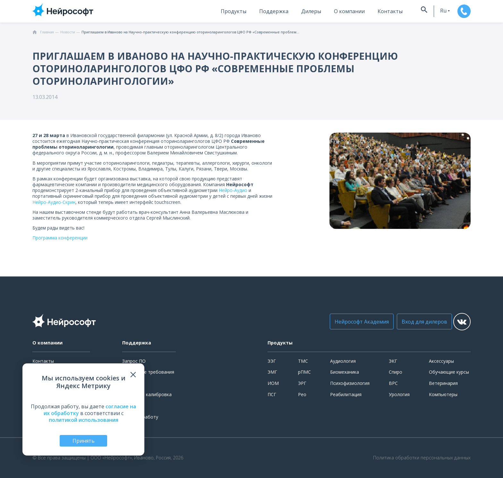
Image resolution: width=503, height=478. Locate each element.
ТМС (303, 361)
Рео (302, 394)
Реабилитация (346, 394)
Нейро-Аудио (233, 190)
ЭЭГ (272, 361)
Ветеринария (443, 383)
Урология (399, 394)
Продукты (215, 11)
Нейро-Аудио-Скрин (53, 202)
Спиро (395, 372)
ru (428, 10)
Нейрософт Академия (348, 321)
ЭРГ (302, 383)
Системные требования (148, 372)
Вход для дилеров (411, 321)
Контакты (372, 11)
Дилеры (293, 11)
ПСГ (272, 394)
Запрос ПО (134, 361)
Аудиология (343, 361)
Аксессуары (441, 361)
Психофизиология (350, 383)
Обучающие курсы (449, 372)
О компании (331, 11)
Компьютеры (443, 394)
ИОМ (273, 383)
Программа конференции (60, 238)
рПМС (304, 372)
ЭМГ (272, 372)
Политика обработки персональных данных (422, 458)
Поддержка (255, 11)
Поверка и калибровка (147, 394)
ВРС (393, 383)
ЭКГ (393, 361)
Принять (83, 440)
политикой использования (83, 418)
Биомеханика (344, 372)
